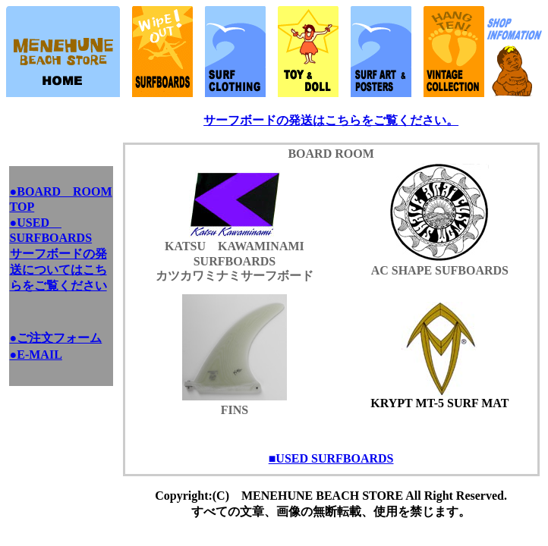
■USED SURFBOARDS (331, 458)
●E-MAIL (36, 354)
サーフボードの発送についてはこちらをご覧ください (58, 269)
